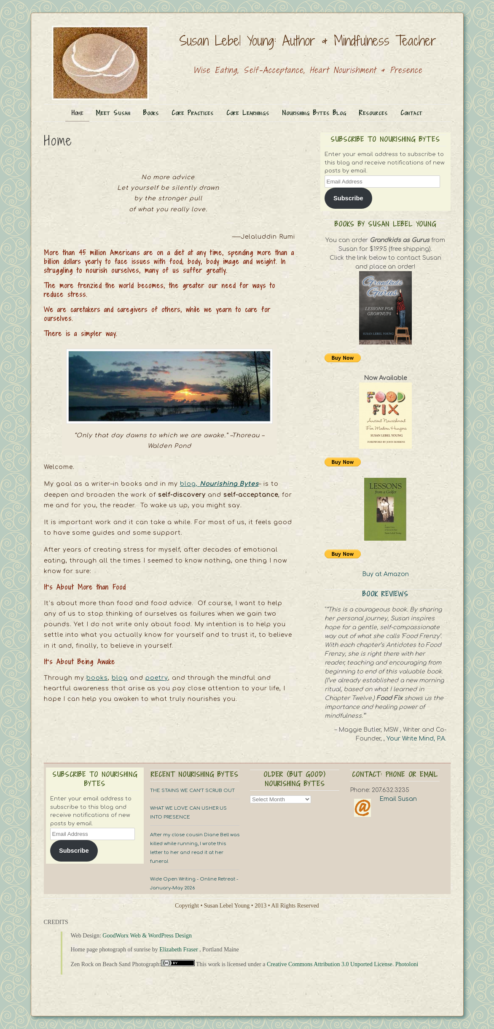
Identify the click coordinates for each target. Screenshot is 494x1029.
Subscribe (348, 198)
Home (77, 112)
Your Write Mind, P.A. (416, 738)
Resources (373, 112)
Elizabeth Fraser (178, 949)
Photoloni (406, 964)
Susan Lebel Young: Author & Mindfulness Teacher (307, 40)
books (97, 678)
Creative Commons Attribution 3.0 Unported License (329, 964)
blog (120, 678)
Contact (411, 112)
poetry (156, 678)
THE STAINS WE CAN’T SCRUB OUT (192, 790)
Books (151, 112)
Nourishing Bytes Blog (314, 112)
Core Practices (193, 112)
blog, (219, 484)
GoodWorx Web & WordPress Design (147, 935)
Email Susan (398, 799)
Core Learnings (247, 112)
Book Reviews (385, 594)
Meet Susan (113, 112)
